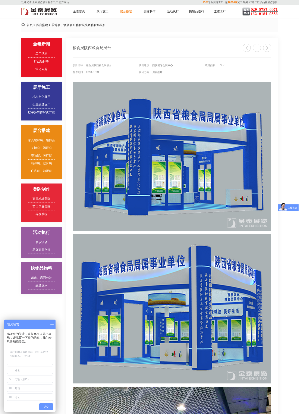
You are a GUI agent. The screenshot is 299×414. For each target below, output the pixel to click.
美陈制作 (149, 11)
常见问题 (41, 69)
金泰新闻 (41, 44)
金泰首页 (79, 11)
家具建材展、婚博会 (41, 140)
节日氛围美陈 (41, 206)
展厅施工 (102, 11)
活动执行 (173, 11)
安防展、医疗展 (41, 155)
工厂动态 (41, 53)
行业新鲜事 (41, 61)
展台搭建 (126, 11)
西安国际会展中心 (162, 65)
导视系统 (41, 214)
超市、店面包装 (41, 277)
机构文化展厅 (41, 96)
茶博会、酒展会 (61, 25)
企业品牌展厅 (41, 104)
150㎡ (221, 65)
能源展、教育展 (41, 163)
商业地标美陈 (41, 198)
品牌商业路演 (41, 249)
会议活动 (41, 242)
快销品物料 (196, 11)
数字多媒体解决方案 (41, 112)
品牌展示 (41, 285)
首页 (30, 25)
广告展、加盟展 (41, 171)
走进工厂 (220, 11)
